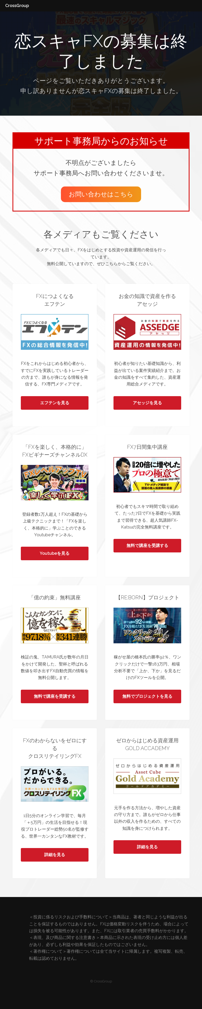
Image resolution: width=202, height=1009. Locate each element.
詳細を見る (54, 854)
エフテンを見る (54, 402)
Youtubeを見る (55, 553)
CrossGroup (17, 5)
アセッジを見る (147, 402)
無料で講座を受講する (147, 545)
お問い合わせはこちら (101, 194)
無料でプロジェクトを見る (147, 696)
